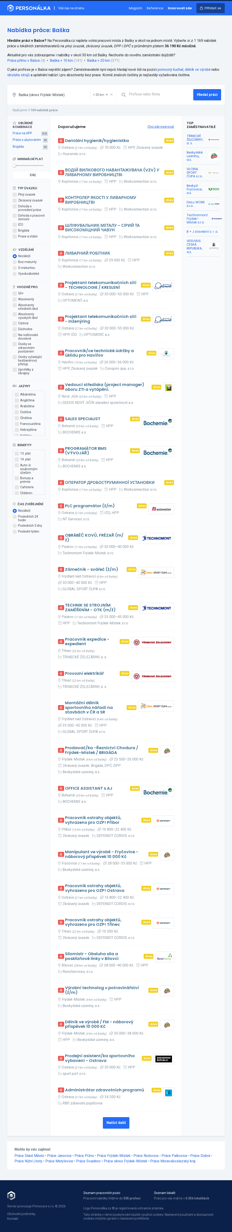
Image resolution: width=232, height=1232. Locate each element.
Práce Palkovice (174, 1156)
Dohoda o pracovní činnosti (29, 217)
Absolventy (23, 299)
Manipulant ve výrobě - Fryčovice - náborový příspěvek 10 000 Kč (101, 854)
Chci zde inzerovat (160, 126)
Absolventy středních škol (25, 306)
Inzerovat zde (180, 8)
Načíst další (116, 1123)
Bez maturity (25, 262)
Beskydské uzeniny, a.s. (195, 156)
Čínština (23, 418)
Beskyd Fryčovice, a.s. (195, 189)
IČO (18, 225)
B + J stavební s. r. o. (202, 231)
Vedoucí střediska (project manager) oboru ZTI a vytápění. (104, 387)
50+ (18, 293)
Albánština (25, 395)
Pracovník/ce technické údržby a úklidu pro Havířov (99, 353)
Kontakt (12, 1218)
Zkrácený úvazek (28, 201)
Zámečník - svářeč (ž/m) (91, 569)
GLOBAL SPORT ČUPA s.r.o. (195, 172)
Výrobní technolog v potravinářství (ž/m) (102, 990)
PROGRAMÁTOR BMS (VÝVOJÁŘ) (85, 450)
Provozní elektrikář (84, 673)
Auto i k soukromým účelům (26, 468)
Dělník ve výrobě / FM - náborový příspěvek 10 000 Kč (99, 1024)
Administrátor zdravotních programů (104, 1090)
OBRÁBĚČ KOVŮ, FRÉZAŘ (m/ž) (94, 537)
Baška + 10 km (61, 60)
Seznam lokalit (164, 1193)
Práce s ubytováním (27, 140)
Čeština (23, 412)
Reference (155, 8)
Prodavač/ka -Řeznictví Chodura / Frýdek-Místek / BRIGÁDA (101, 750)
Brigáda (18, 146)
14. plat (23, 459)
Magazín (135, 8)
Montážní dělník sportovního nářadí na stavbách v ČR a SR (89, 708)
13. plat (23, 454)
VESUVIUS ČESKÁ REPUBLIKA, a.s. (194, 246)
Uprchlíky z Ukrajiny (23, 371)
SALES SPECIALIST (82, 419)
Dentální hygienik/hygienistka (97, 140)
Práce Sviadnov (88, 1161)
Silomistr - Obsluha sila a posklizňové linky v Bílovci (91, 956)
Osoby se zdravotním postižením (24, 347)
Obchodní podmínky (21, 1214)
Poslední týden (26, 532)
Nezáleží (21, 256)
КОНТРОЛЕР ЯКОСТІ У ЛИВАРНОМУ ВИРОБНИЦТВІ (100, 200)
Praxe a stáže (25, 237)
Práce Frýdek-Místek (113, 1156)
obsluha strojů (18, 75)
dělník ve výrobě (197, 69)
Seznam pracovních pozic (101, 1193)
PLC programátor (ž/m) (90, 506)
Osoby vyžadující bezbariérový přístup (27, 360)
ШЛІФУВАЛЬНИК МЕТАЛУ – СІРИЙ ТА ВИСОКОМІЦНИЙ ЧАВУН (102, 227)
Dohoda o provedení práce (27, 208)
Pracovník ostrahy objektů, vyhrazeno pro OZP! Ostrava (94, 888)
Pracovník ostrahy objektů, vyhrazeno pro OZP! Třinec (93, 922)
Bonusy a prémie (24, 479)
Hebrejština (25, 430)
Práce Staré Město (29, 1156)
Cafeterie (24, 487)
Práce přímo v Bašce (23, 60)
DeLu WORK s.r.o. (196, 204)
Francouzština (28, 424)
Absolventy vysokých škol (25, 316)
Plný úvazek (24, 195)
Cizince (21, 323)
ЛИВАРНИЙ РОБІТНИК (87, 253)
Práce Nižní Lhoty (28, 1161)
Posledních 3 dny (27, 526)
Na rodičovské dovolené (25, 336)
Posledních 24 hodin (25, 518)
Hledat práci (207, 94)
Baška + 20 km (98, 60)
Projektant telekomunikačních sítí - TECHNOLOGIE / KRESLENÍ (100, 285)
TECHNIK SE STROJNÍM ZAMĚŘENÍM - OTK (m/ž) (90, 607)
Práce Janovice (59, 1156)
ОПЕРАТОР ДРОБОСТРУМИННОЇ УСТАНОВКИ (110, 482)
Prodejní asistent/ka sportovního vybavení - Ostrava (100, 1058)
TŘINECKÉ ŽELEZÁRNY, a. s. (195, 139)
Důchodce (22, 329)
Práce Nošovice (146, 1156)
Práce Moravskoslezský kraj (172, 1161)
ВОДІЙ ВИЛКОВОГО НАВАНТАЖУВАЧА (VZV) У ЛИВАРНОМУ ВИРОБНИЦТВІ (112, 172)
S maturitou (24, 268)
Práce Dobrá (200, 1156)
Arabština (24, 406)
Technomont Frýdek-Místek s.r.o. (197, 218)
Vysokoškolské (26, 274)
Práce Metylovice (59, 1161)
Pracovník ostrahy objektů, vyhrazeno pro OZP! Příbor (93, 820)
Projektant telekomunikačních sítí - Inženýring (100, 319)
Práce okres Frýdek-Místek (125, 1161)
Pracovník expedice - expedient (87, 641)
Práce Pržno (84, 1156)
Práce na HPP (22, 133)
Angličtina (24, 400)
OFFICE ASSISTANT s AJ (88, 788)
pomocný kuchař (170, 69)
